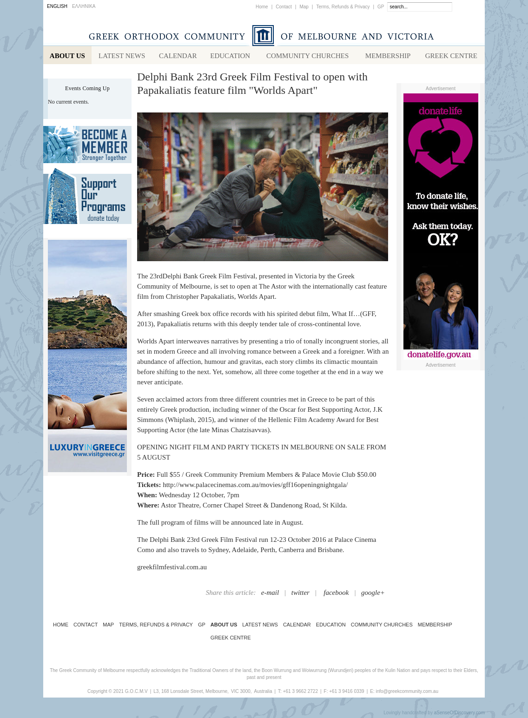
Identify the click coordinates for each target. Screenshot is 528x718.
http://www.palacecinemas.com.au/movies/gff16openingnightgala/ (255, 486)
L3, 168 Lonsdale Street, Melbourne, (191, 693)
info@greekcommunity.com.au (407, 693)
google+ (373, 594)
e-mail (270, 594)
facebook (336, 594)
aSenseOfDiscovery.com (459, 714)
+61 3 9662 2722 (300, 693)
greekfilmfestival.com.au (172, 569)
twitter (300, 594)
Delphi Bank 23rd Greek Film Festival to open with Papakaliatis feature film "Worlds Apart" (252, 85)
